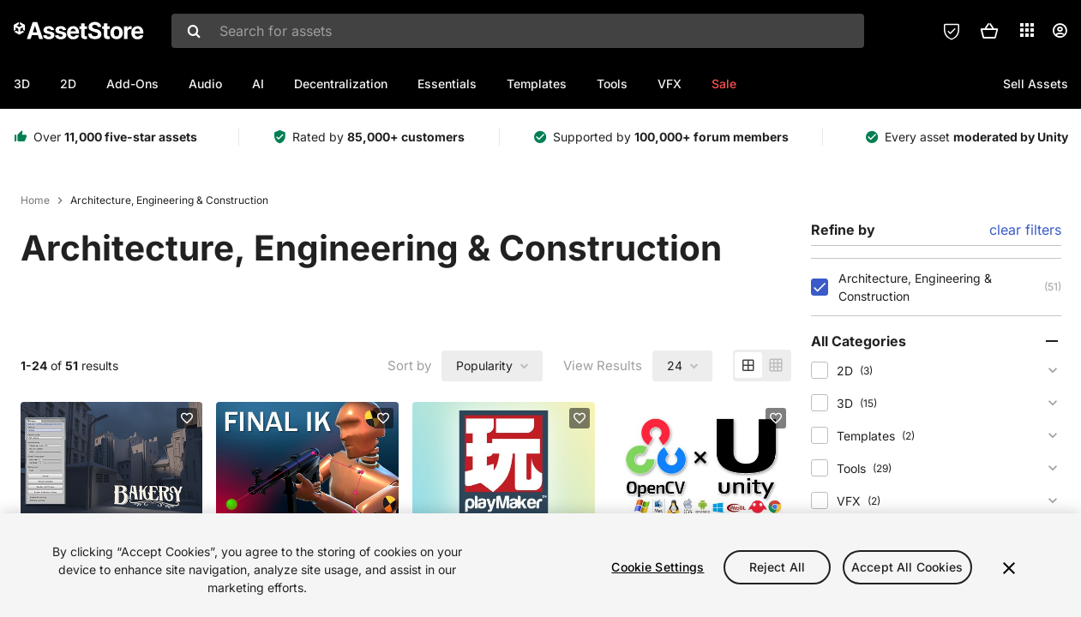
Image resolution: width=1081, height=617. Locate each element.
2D (68, 83)
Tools (612, 83)
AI (258, 83)
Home (35, 201)
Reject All (777, 567)
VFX (670, 83)
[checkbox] (819, 287)
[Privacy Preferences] (951, 31)
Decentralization (340, 83)
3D (22, 83)
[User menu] (1059, 30)
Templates (537, 83)
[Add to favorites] (187, 418)
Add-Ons (132, 83)
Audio (205, 83)
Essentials (447, 83)
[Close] (1009, 568)
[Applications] (1027, 30)
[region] (540, 565)
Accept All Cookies (907, 567)
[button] (989, 31)
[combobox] (517, 31)
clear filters (1025, 229)
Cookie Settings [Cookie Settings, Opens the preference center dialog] (657, 567)
